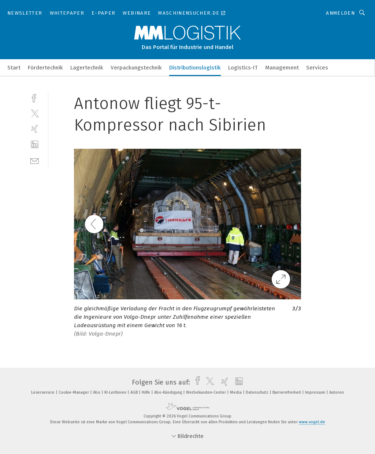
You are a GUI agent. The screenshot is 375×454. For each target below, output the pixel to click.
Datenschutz (258, 392)
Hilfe (146, 392)
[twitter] (34, 113)
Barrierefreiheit (287, 392)
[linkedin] (34, 144)
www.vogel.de (312, 422)
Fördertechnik (45, 67)
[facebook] (34, 97)
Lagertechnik (86, 67)
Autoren (336, 392)
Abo (97, 392)
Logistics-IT (243, 67)
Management (282, 67)
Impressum (315, 392)
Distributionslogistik (195, 67)
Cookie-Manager (74, 392)
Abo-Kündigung (168, 392)
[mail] (34, 160)
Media (236, 392)
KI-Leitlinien (115, 392)
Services (317, 67)
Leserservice (43, 392)
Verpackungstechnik (136, 67)
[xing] (34, 128)
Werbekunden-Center (206, 392)
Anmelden (340, 13)
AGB (134, 392)
